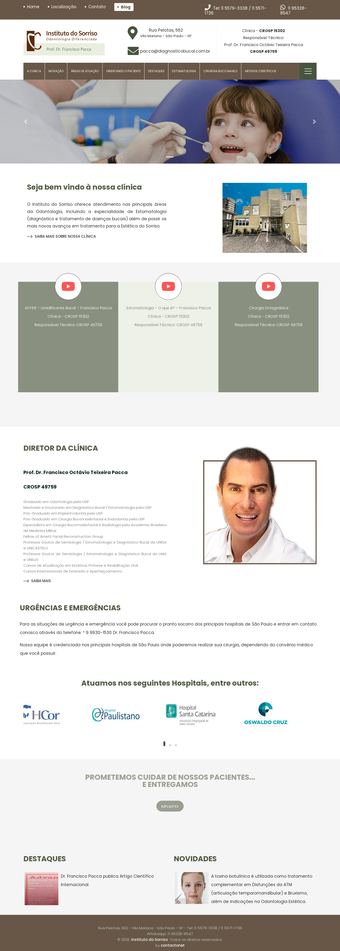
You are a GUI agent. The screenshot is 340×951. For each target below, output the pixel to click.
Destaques (156, 71)
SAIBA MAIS (37, 580)
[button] (25, 122)
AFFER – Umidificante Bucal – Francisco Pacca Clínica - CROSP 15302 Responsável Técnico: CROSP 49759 (65, 316)
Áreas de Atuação (85, 71)
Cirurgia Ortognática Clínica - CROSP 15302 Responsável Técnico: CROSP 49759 (266, 316)
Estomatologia (184, 71)
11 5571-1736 (231, 927)
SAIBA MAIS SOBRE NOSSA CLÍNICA (61, 236)
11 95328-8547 (293, 10)
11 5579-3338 (234, 8)
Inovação (56, 71)
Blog (126, 7)
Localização (63, 6)
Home (33, 6)
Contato (97, 6)
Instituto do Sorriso (149, 939)
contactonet (173, 945)
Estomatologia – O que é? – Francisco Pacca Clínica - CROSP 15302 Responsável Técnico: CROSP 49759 (166, 316)
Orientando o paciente (123, 71)
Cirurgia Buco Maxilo (220, 71)
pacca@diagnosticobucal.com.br (175, 51)
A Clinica (34, 71)
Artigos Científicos (260, 71)
